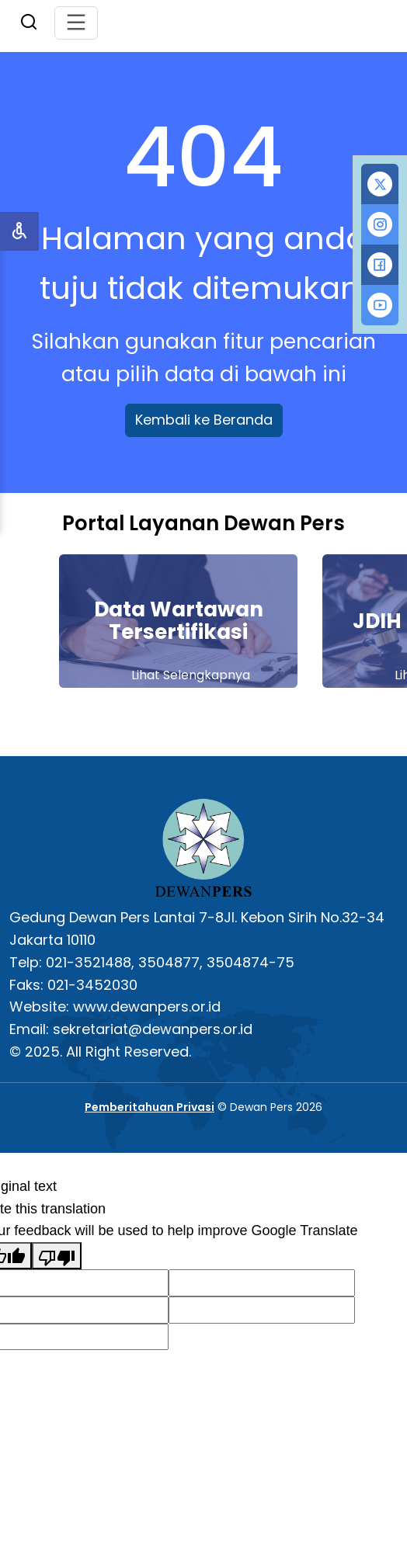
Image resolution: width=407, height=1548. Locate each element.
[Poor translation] (57, 1255)
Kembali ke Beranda (204, 419)
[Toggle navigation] (76, 23)
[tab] (379, 184)
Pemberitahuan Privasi (149, 1107)
